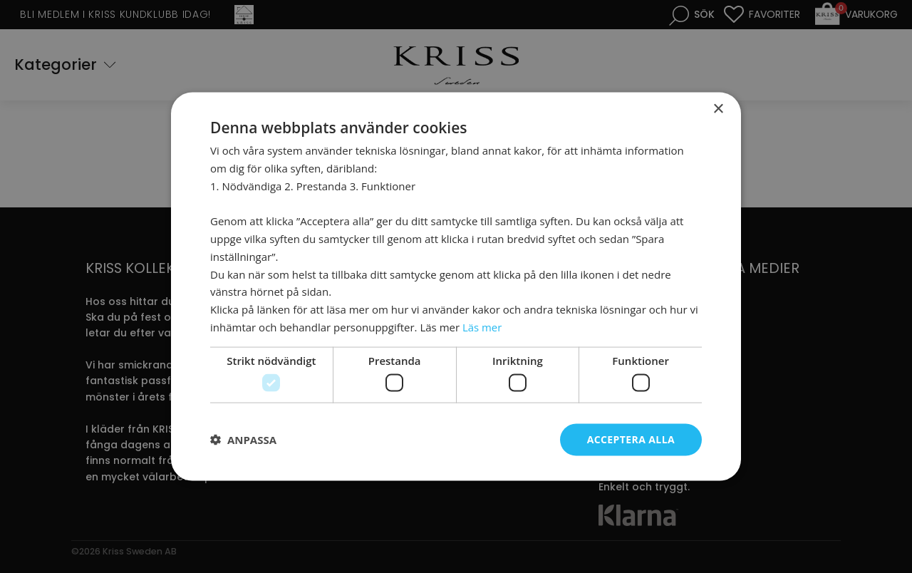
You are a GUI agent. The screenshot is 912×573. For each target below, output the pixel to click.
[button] (243, 439)
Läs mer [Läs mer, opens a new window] (482, 326)
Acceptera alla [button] (631, 439)
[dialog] (456, 286)
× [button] (717, 109)
